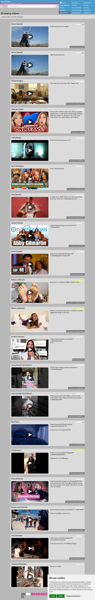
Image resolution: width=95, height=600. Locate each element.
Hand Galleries (76, 13)
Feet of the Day (76, 8)
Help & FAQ (87, 3)
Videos (62, 8)
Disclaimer (87, 10)
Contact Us (87, 13)
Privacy (86, 8)
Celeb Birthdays (77, 10)
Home (64, 3)
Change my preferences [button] (73, 596)
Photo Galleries (64, 5)
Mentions (62, 10)
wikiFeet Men (63, 13)
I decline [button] (60, 596)
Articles (74, 5)
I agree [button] (53, 596)
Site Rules (75, 3)
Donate (86, 5)
